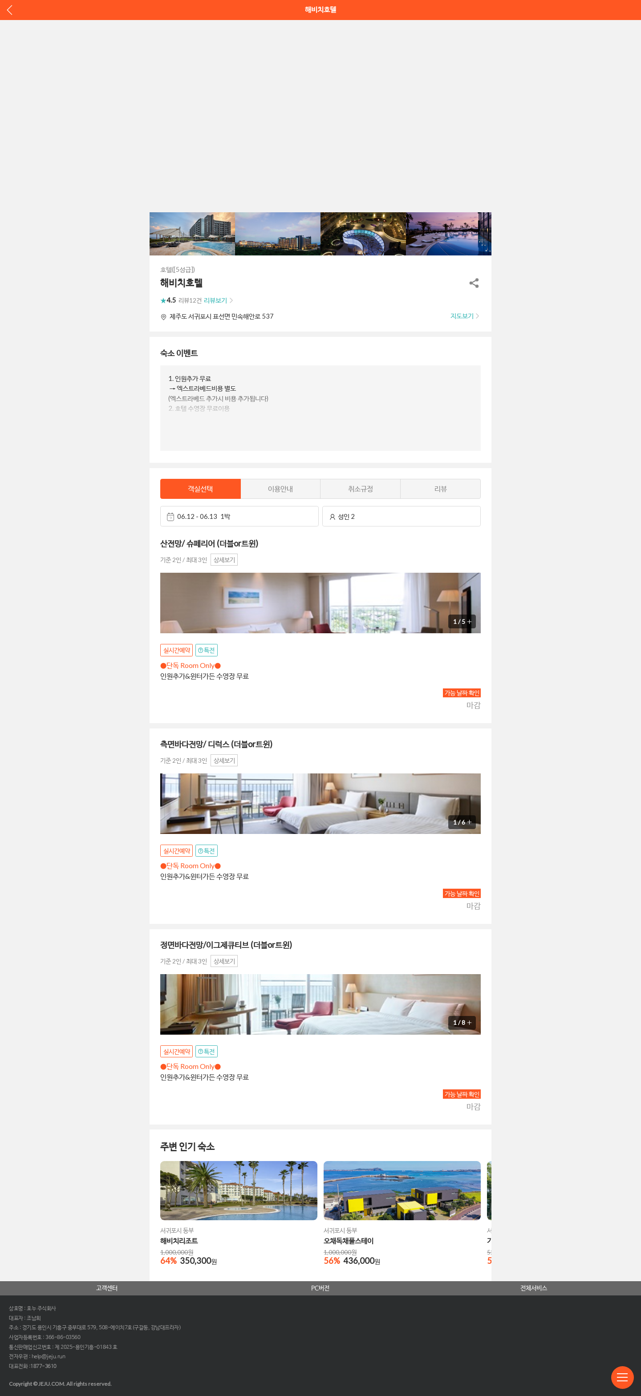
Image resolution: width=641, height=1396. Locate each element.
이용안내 (280, 488)
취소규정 (360, 488)
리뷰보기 (215, 300)
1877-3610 (43, 1367)
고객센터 (107, 1288)
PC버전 (320, 1288)
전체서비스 (533, 1288)
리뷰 (440, 488)
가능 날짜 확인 (462, 692)
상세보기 (224, 559)
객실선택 (200, 488)
